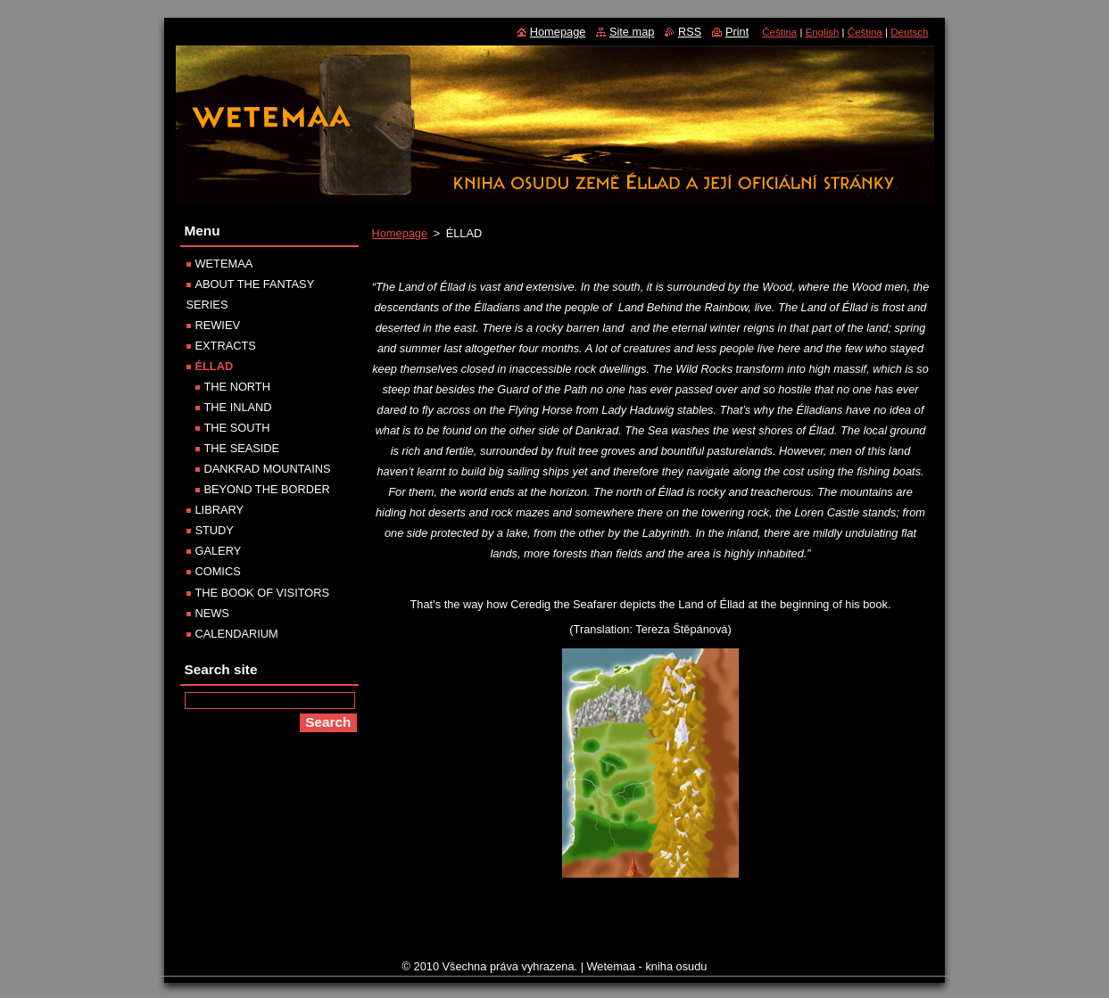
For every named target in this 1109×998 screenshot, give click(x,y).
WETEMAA (224, 263)
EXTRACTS (225, 345)
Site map (632, 31)
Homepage (400, 233)
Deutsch (909, 32)
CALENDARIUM (236, 633)
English (823, 32)
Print (737, 31)
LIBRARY (219, 509)
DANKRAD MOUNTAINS (267, 468)
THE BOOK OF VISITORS (262, 592)
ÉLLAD (214, 366)
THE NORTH (237, 386)
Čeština (779, 32)
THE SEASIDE (242, 448)
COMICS (218, 571)
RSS (689, 31)
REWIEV (217, 325)
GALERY (218, 550)
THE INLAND (238, 407)
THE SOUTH (237, 427)
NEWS (212, 613)
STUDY (214, 530)
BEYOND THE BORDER (267, 489)
